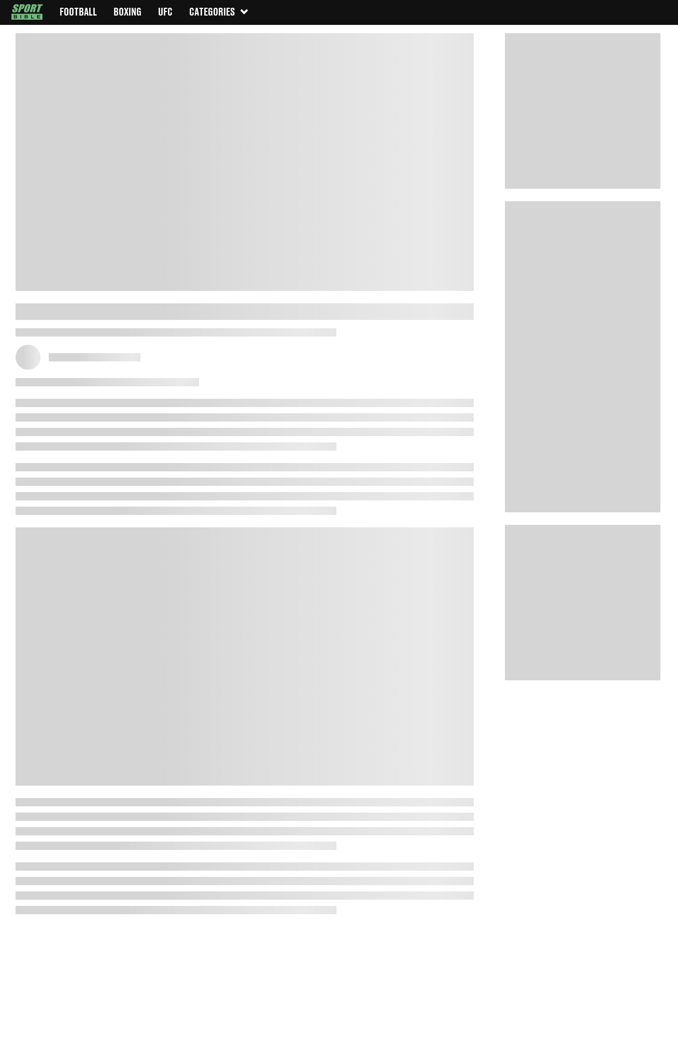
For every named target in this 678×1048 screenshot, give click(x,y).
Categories (219, 12)
